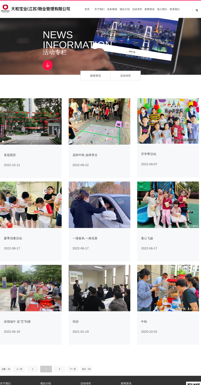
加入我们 (162, 9)
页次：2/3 (86, 369)
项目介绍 (125, 9)
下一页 (73, 369)
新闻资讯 (150, 9)
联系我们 (175, 9)
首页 (87, 9)
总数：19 (6, 369)
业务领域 (112, 9)
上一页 (19, 369)
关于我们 (99, 9)
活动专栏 (137, 9)
